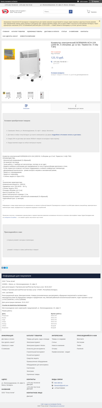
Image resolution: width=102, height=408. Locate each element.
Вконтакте (80, 339)
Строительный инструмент (36, 352)
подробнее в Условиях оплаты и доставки (66, 134)
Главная (6, 31)
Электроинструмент (33, 342)
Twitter (79, 345)
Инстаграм (80, 342)
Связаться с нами (7, 345)
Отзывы (54, 348)
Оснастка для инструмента (36, 348)
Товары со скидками (58, 339)
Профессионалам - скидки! (61, 352)
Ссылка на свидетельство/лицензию (14, 305)
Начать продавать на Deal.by (9, 1)
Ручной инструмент (33, 355)
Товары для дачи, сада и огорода (38, 339)
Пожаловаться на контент (57, 406)
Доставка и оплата (51, 31)
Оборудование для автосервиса (37, 365)
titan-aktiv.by (58, 383)
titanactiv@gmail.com (61, 385)
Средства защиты (33, 358)
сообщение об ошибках (10, 217)
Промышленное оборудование (37, 361)
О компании (73, 31)
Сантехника (31, 368)
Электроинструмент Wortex (36, 345)
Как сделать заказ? (10, 36)
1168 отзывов (84, 1)
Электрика (30, 371)
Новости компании (27, 36)
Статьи (64, 31)
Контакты (84, 31)
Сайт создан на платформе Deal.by (51, 404)
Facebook (80, 348)
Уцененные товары (34, 31)
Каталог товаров (18, 31)
